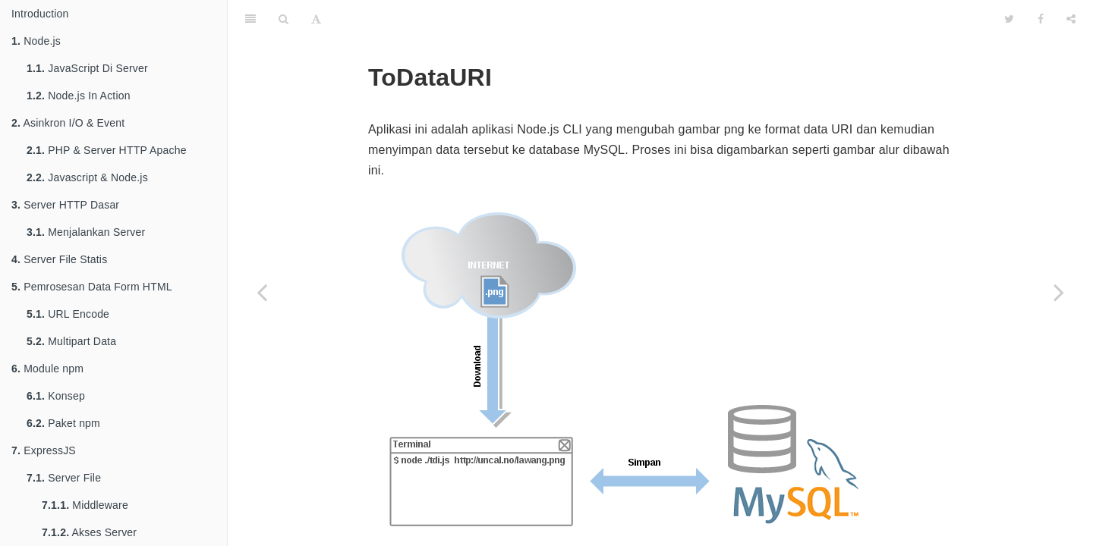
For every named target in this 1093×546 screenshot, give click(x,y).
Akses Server (89, 532)
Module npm (47, 368)
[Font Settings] (316, 19)
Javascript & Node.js (87, 177)
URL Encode (68, 314)
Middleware (85, 505)
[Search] (283, 19)
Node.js (36, 41)
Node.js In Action (79, 95)
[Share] (1071, 19)
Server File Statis (59, 259)
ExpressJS (43, 450)
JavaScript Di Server (87, 68)
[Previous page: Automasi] (262, 292)
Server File (64, 478)
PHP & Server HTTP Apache (107, 150)
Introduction (40, 14)
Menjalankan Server (86, 232)
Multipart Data (71, 341)
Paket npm (63, 423)
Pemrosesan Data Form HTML (91, 287)
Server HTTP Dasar (65, 205)
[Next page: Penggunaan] (1059, 292)
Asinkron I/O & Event (67, 123)
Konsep (56, 396)
